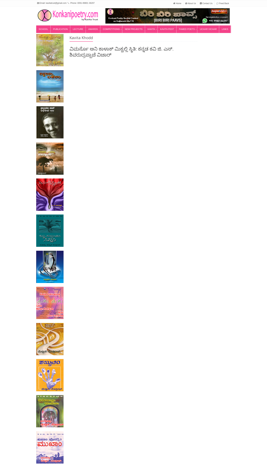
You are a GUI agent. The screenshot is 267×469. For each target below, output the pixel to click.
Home (177, 3)
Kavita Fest (167, 29)
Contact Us (206, 3)
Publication (60, 29)
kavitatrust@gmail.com (56, 3)
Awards (93, 29)
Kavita (151, 29)
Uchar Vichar (208, 29)
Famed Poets (187, 29)
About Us (190, 3)
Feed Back (222, 3)
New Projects (133, 29)
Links (225, 29)
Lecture (78, 29)
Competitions (111, 29)
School (43, 29)
